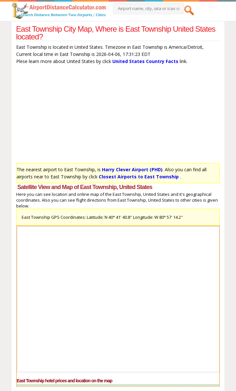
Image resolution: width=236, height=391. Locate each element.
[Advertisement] (118, 115)
